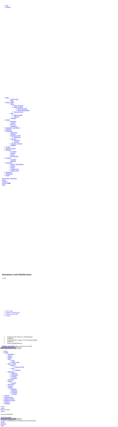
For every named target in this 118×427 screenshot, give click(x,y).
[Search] (4, 180)
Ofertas (10, 356)
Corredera (13, 159)
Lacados (12, 123)
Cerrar (2, 408)
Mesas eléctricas (18, 105)
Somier (12, 155)
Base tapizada (14, 156)
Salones (10, 381)
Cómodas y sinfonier (16, 143)
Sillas (12, 113)
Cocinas (10, 386)
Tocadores (14, 378)
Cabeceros (13, 139)
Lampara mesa (14, 170)
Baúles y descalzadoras (17, 164)
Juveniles (13, 134)
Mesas (12, 104)
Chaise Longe (14, 99)
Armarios (10, 387)
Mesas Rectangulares (24, 110)
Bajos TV (13, 124)
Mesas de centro (18, 112)
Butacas (10, 357)
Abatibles (13, 145)
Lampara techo (14, 169)
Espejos (12, 167)
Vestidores (14, 392)
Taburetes (16, 116)
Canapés (12, 153)
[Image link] (15, 334)
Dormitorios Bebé (15, 135)
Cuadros (12, 166)
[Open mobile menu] (3, 185)
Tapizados (17, 140)
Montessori (17, 137)
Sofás (9, 359)
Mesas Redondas (22, 108)
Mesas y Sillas (12, 364)
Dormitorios (11, 371)
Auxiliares (13, 118)
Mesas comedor (18, 107)
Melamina (13, 121)
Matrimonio (13, 132)
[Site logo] (12, 94)
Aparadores (13, 126)
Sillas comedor (18, 115)
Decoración (11, 384)
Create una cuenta (6, 417)
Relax (12, 101)
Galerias (16, 142)
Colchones (13, 151)
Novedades (11, 354)
